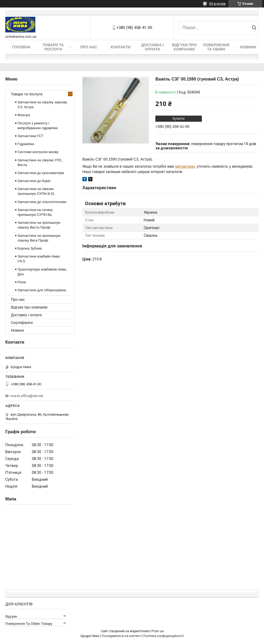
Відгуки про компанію (184, 47)
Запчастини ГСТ (30, 136)
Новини (248, 47)
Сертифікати (22, 322)
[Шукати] (254, 27)
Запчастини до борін (34, 181)
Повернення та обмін (216, 47)
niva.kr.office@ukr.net (26, 396)
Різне (22, 282)
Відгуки (11, 616)
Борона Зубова (30, 248)
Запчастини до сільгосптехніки (42, 202)
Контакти (121, 47)
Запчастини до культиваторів (41, 173)
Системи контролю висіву (38, 152)
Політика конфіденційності (163, 636)
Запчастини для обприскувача (42, 290)
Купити (179, 118)
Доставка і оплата (152, 47)
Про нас (88, 47)
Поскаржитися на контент (121, 636)
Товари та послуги (53, 47)
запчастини (185, 166)
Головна (21, 47)
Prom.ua (157, 631)
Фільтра (24, 115)
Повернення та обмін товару (28, 624)
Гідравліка (26, 144)
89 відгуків (217, 4)
